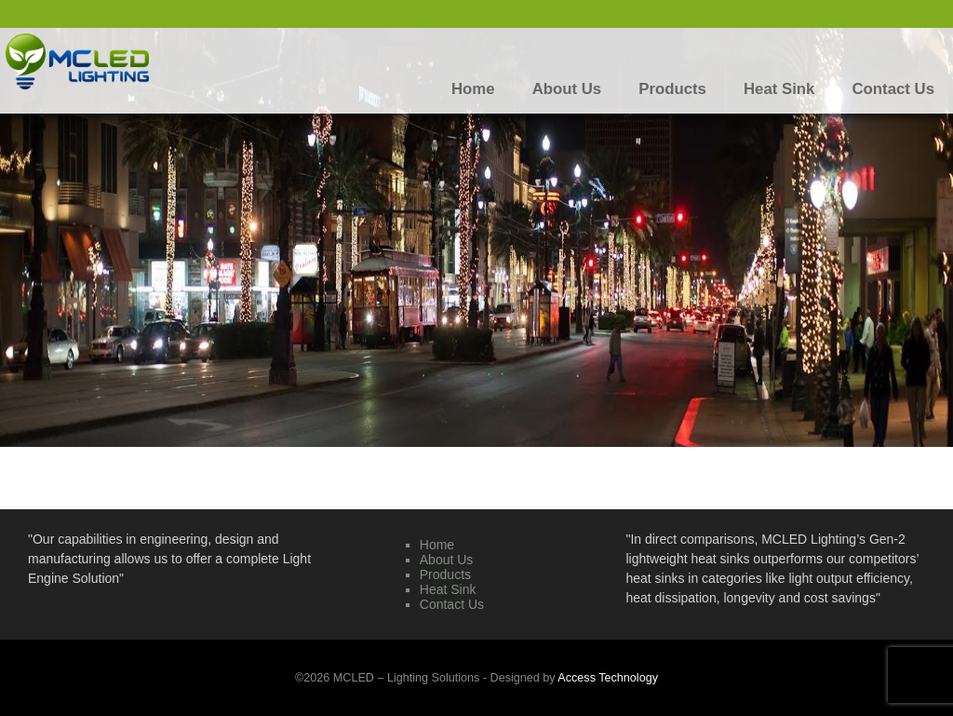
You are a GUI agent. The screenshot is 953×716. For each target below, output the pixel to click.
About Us (447, 559)
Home (437, 544)
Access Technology (607, 677)
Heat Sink (448, 589)
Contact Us (452, 604)
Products (445, 574)
